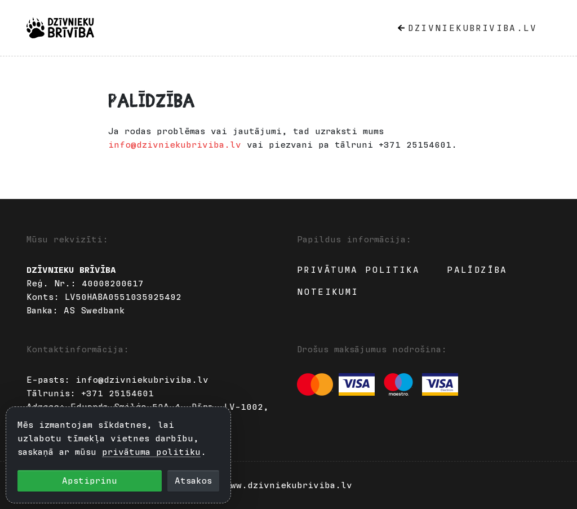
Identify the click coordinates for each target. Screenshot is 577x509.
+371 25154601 (117, 393)
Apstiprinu (89, 480)
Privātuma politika (358, 270)
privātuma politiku (151, 452)
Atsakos (193, 480)
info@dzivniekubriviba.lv (174, 144)
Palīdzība (477, 270)
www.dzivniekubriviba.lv (288, 485)
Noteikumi (328, 291)
